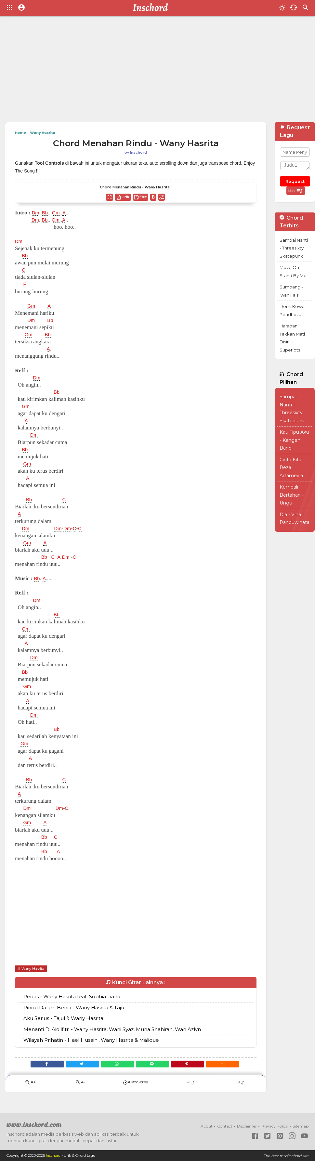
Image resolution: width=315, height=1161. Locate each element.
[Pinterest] (192, 1065)
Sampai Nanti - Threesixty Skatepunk (294, 248)
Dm (36, 213)
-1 (241, 1085)
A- (80, 1085)
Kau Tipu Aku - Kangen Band (294, 440)
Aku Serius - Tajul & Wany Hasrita (63, 1018)
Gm (58, 213)
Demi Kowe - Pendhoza (293, 310)
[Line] (154, 1065)
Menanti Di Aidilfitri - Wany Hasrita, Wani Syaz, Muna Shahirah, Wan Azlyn (112, 1030)
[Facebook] (40, 1065)
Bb (46, 213)
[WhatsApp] (116, 1065)
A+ (30, 1085)
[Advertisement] (139, 71)
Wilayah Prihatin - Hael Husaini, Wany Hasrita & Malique (91, 1040)
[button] (229, 1065)
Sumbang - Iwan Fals (291, 291)
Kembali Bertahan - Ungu (292, 495)
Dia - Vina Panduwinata (294, 519)
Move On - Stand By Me (293, 271)
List (295, 191)
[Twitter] (78, 1065)
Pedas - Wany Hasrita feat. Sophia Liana (71, 997)
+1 (191, 1085)
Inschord (53, 1156)
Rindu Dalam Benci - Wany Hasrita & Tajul (74, 1008)
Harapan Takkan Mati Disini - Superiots (292, 337)
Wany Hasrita (34, 968)
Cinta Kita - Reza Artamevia (292, 467)
